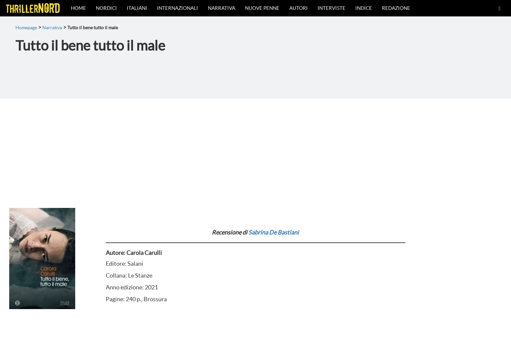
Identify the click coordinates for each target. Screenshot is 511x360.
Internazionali (177, 8)
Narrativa (221, 8)
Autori (298, 8)
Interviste (331, 8)
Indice (363, 8)
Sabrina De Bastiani (273, 232)
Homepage (26, 27)
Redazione (396, 8)
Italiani (137, 8)
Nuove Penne (262, 8)
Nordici (106, 8)
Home (78, 8)
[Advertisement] (255, 148)
